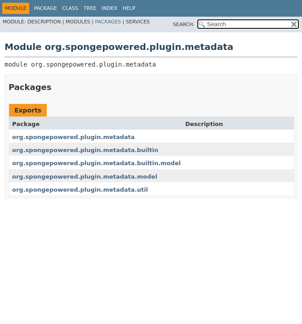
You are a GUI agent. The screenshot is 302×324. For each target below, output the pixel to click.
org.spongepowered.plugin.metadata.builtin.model (96, 163)
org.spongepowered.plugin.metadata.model (84, 176)
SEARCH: (184, 24)
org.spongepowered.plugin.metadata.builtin (85, 150)
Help (129, 8)
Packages (108, 22)
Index (109, 8)
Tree (90, 8)
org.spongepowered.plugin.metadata (73, 137)
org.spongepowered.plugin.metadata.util (80, 189)
